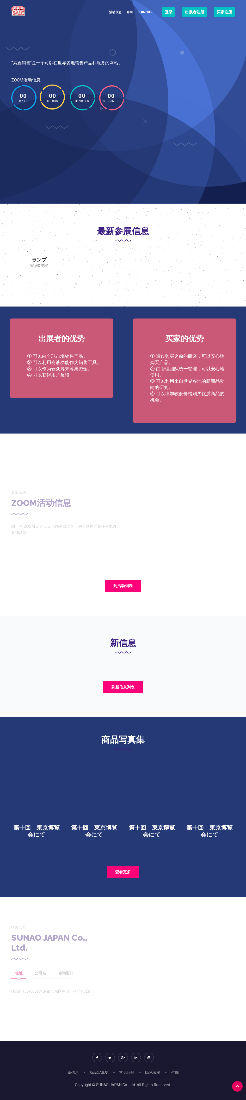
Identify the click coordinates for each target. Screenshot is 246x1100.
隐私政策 (152, 1072)
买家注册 (224, 12)
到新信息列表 (123, 687)
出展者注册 (194, 12)
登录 (168, 12)
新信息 (73, 1072)
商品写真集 (99, 1072)
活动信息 (115, 12)
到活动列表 (123, 586)
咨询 (129, 12)
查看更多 (123, 872)
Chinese (145, 12)
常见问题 (127, 1072)
